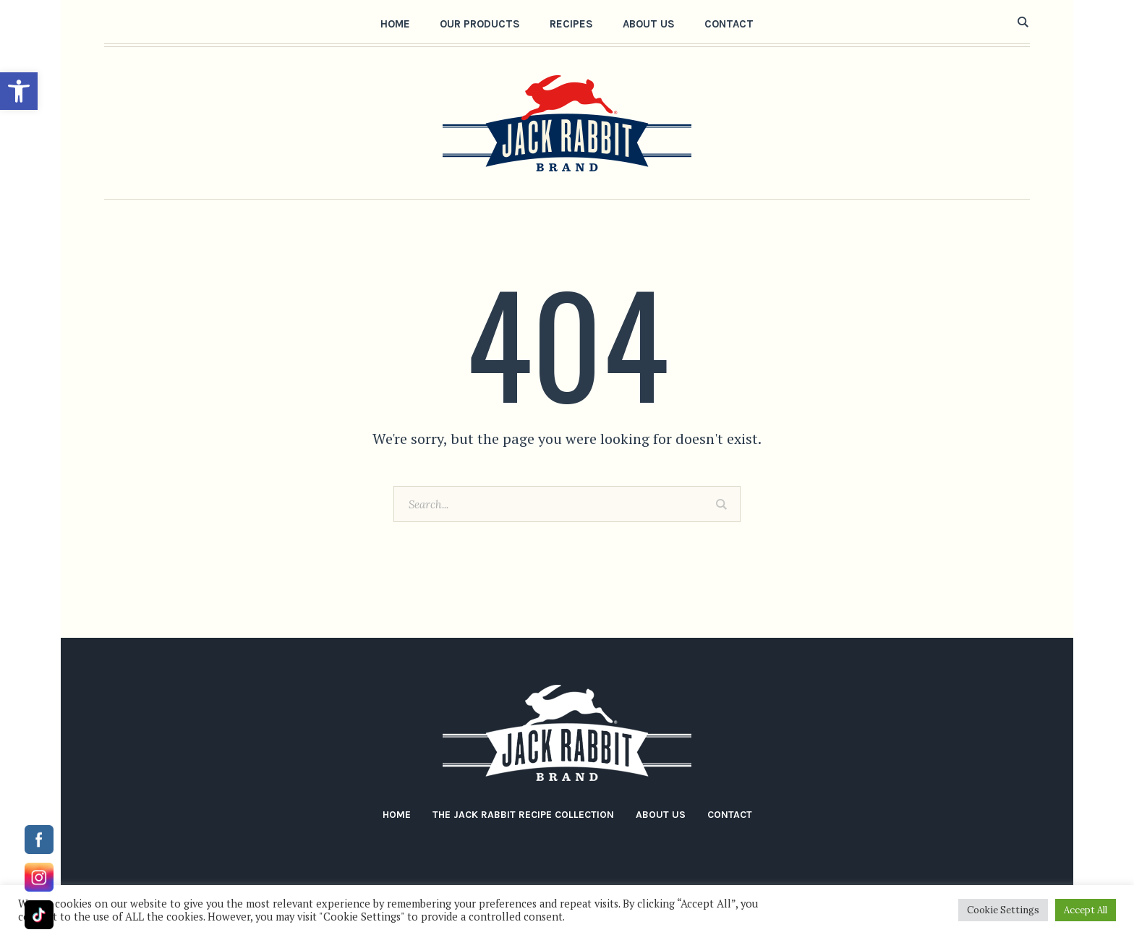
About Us (661, 814)
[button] (19, 91)
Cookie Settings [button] (1003, 910)
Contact (729, 814)
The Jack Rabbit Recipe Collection (523, 814)
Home (397, 814)
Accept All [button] (1085, 910)
